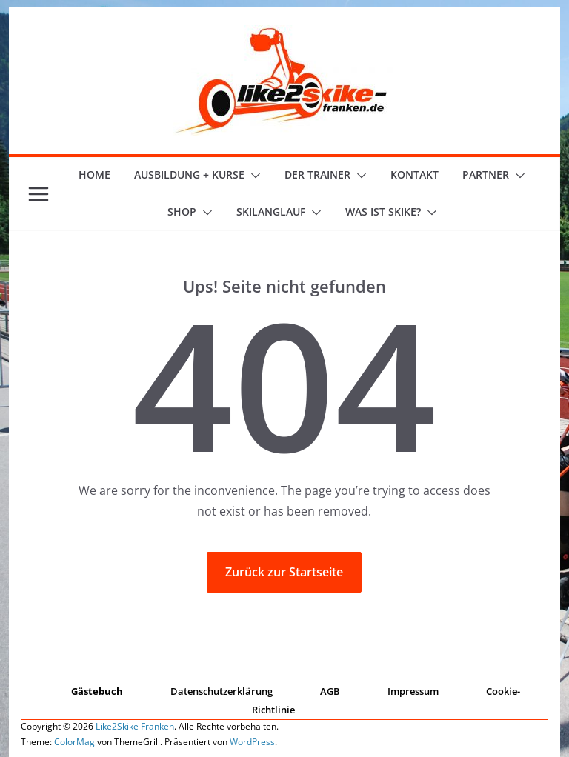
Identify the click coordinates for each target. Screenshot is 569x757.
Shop (181, 211)
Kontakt (414, 174)
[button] (252, 175)
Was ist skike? (383, 211)
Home (94, 174)
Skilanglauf (270, 211)
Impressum (413, 691)
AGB (330, 691)
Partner (485, 174)
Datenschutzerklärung (221, 691)
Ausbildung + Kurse (189, 174)
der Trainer (317, 174)
